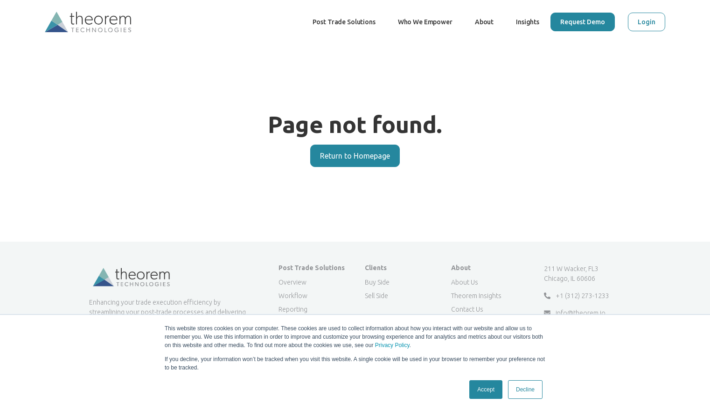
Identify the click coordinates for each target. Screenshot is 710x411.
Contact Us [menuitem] (467, 309)
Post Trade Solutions (344, 31)
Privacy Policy (392, 345)
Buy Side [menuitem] (377, 282)
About (484, 22)
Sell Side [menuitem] (376, 296)
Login (646, 22)
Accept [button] (485, 389)
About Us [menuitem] (464, 282)
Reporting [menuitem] (292, 309)
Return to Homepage (355, 156)
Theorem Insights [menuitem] (476, 296)
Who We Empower (425, 31)
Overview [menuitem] (292, 282)
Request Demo (582, 22)
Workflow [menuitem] (292, 296)
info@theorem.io (575, 313)
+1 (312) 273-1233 (576, 296)
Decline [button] (525, 389)
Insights (527, 22)
